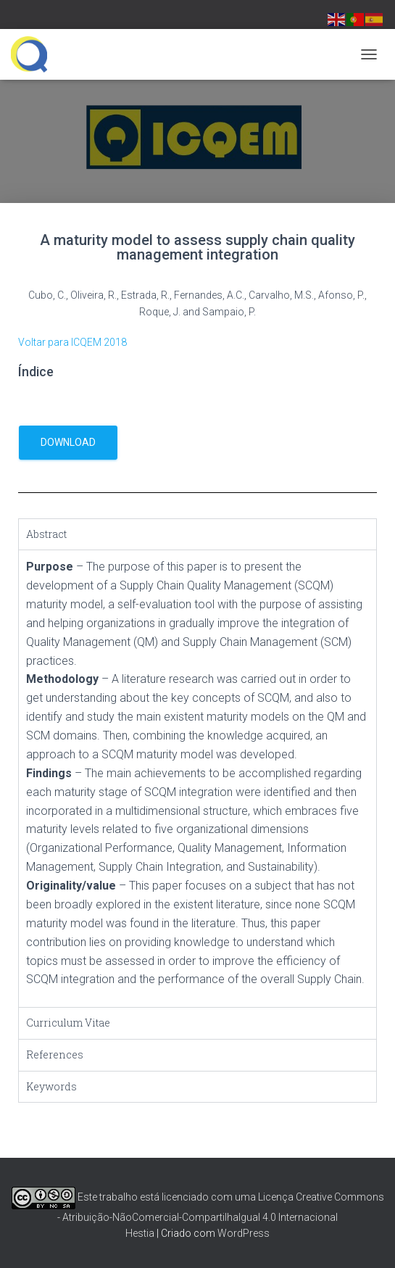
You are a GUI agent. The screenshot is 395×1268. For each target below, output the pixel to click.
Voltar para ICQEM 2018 (72, 342)
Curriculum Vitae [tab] (68, 1022)
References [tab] (54, 1054)
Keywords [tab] (51, 1086)
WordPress (243, 1233)
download (68, 442)
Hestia (139, 1233)
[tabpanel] (197, 778)
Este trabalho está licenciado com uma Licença (153, 1197)
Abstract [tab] (46, 534)
